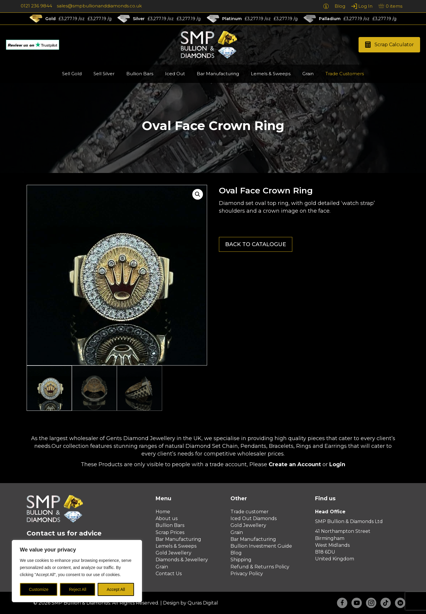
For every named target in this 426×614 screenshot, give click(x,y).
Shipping (240, 559)
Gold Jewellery (173, 553)
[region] (77, 571)
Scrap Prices (170, 532)
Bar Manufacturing (178, 539)
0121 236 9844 (36, 6)
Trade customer (249, 511)
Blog (236, 553)
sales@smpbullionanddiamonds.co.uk (99, 6)
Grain (162, 567)
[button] (389, 45)
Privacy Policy (246, 573)
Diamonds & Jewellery (182, 559)
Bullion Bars (170, 525)
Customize (39, 589)
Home (163, 511)
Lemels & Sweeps (176, 546)
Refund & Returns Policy (259, 567)
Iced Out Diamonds (253, 518)
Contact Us (169, 573)
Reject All (77, 589)
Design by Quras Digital (190, 603)
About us (167, 518)
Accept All (116, 589)
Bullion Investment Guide (261, 546)
